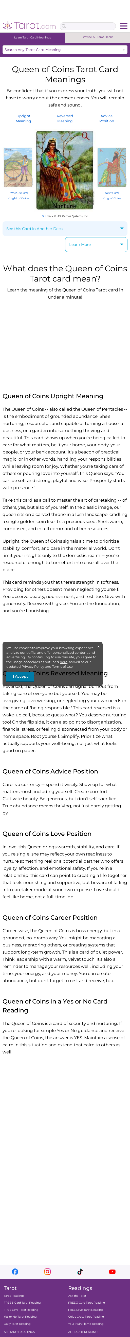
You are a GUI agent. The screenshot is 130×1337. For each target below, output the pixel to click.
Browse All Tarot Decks (97, 37)
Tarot (10, 1288)
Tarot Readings (14, 1296)
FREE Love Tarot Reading (21, 1310)
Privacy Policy (33, 666)
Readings (80, 1288)
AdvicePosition (106, 118)
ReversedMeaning (65, 118)
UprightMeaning (23, 118)
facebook (15, 1271)
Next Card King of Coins (111, 193)
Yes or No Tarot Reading (20, 1316)
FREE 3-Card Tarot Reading (22, 1303)
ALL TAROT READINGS (19, 1332)
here (63, 662)
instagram (47, 1271)
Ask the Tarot (77, 1296)
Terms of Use (62, 666)
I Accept (20, 676)
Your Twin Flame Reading (86, 1324)
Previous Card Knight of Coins (18, 193)
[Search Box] (88, 26)
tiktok (80, 1271)
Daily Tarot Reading (17, 1324)
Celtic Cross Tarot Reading (86, 1316)
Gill (44, 216)
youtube (112, 1271)
